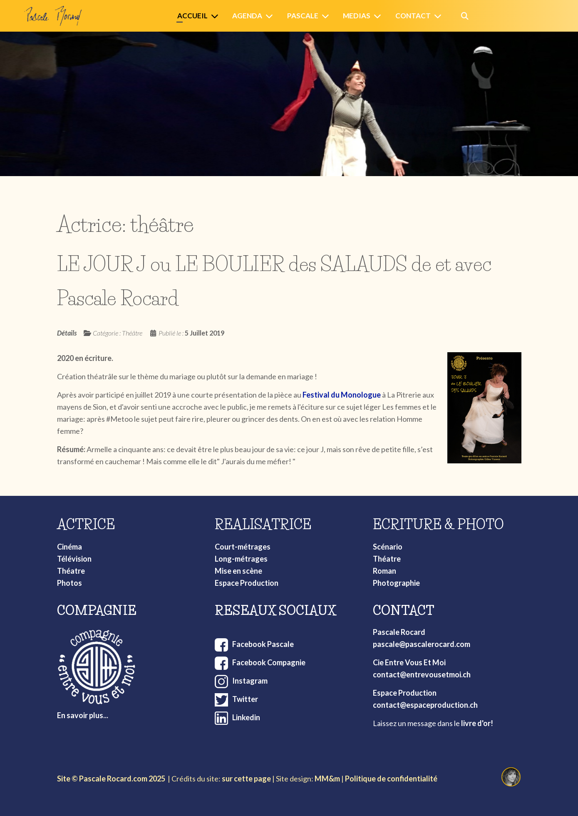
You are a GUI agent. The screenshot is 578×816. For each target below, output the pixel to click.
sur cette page (246, 778)
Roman (384, 570)
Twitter (245, 699)
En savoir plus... (82, 715)
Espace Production (246, 582)
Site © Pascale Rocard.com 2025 (111, 778)
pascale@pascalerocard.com (421, 644)
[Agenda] (271, 16)
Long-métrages (241, 558)
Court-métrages (242, 546)
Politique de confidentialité (391, 778)
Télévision (74, 558)
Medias (356, 15)
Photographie (396, 582)
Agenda (247, 15)
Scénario (387, 546)
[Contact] (439, 16)
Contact (413, 15)
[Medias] (379, 16)
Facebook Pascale (263, 644)
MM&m (327, 778)
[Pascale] (327, 16)
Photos (69, 582)
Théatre (71, 570)
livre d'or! (477, 723)
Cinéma (69, 546)
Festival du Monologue (342, 394)
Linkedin (246, 717)
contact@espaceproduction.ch (425, 704)
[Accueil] (216, 16)
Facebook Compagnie (268, 662)
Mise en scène (238, 570)
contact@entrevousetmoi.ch (422, 674)
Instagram (250, 680)
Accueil (192, 15)
